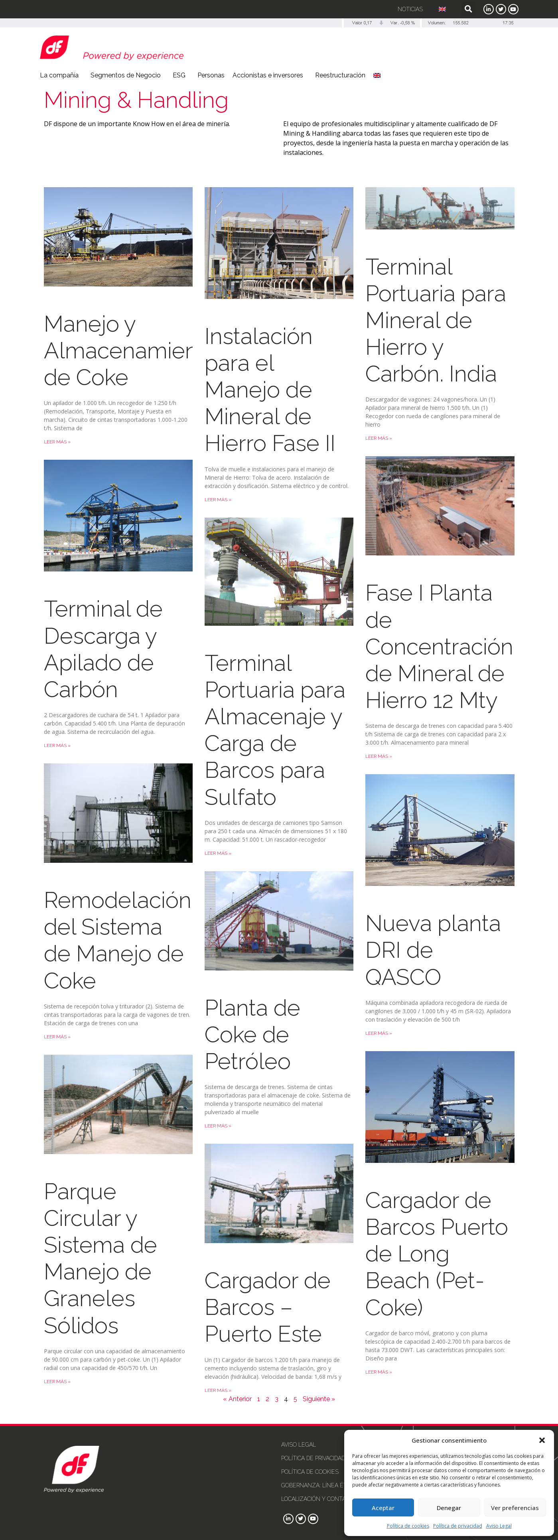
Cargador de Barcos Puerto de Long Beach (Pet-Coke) (436, 1254)
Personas (211, 75)
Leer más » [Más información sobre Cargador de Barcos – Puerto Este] (218, 1390)
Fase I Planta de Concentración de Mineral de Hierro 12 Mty (439, 646)
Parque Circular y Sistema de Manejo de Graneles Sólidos (100, 1258)
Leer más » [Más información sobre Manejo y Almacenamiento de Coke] (57, 442)
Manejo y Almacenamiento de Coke (131, 350)
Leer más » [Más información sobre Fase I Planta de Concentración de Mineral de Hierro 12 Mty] (378, 756)
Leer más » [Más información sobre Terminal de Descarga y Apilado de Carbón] (57, 745)
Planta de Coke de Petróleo (252, 1034)
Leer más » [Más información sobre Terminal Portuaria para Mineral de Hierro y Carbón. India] (378, 438)
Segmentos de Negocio (128, 75)
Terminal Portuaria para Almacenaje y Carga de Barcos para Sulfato (275, 730)
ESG (181, 75)
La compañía (61, 75)
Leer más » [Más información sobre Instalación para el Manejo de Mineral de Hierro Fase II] (218, 499)
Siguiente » (319, 1399)
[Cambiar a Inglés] (442, 9)
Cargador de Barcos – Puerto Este (268, 1307)
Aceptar (383, 1508)
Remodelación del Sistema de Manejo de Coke (117, 940)
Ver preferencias (515, 1508)
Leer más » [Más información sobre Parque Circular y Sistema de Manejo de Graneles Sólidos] (57, 1381)
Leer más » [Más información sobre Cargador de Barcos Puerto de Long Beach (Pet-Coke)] (378, 1372)
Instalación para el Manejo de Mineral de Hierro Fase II (270, 390)
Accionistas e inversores (270, 75)
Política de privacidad (457, 1525)
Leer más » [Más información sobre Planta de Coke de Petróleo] (218, 1126)
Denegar (449, 1508)
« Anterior (237, 1399)
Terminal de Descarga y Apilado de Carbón (103, 648)
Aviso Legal (499, 1525)
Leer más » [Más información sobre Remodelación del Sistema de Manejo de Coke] (57, 1037)
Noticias (410, 9)
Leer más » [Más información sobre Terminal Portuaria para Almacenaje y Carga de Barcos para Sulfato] (218, 853)
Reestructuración (340, 75)
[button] (542, 1440)
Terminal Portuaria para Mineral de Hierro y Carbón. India (435, 320)
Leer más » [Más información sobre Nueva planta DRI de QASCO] (378, 1033)
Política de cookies (408, 1525)
